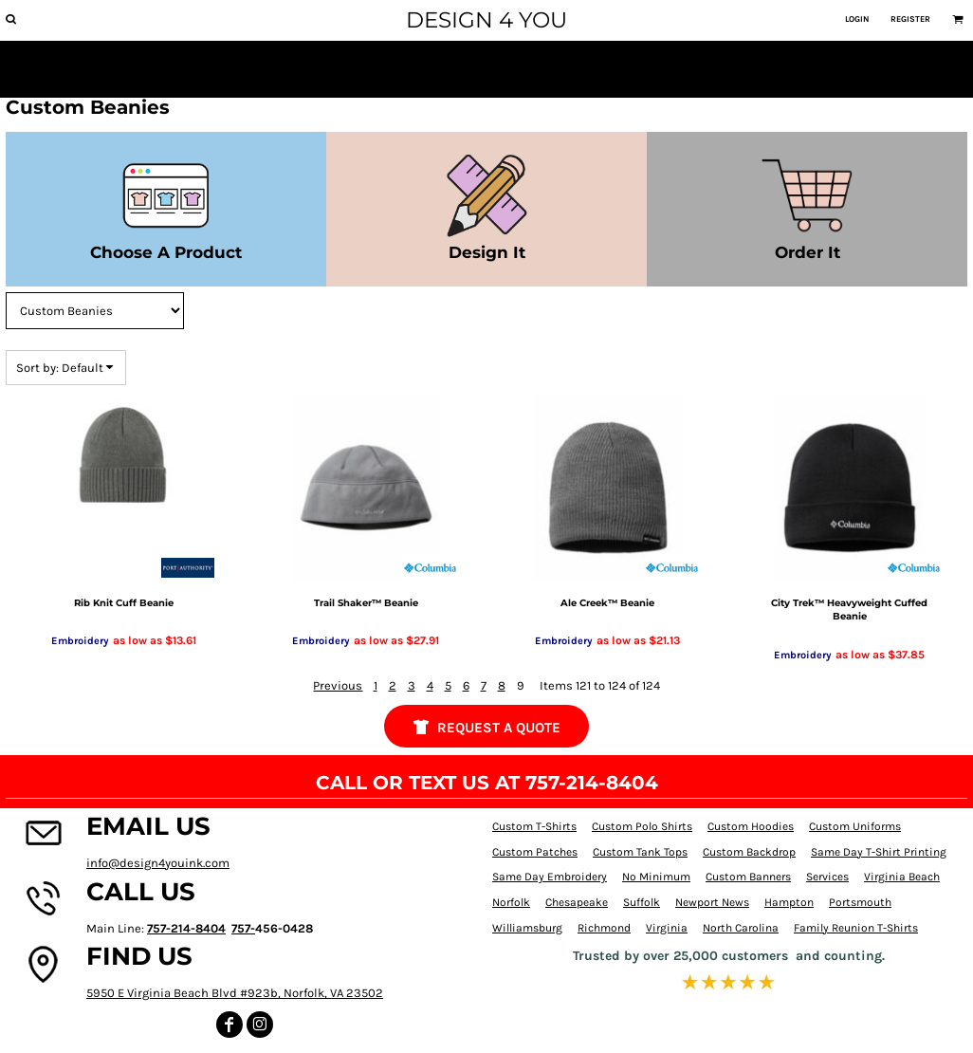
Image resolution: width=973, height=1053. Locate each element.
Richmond (604, 927)
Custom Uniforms (855, 826)
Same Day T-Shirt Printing (878, 852)
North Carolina (741, 927)
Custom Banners (748, 876)
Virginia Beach (902, 876)
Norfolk (511, 902)
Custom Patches (535, 852)
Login (857, 19)
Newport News (712, 902)
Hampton (789, 902)
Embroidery (80, 641)
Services (827, 876)
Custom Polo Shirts (642, 826)
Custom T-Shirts (534, 826)
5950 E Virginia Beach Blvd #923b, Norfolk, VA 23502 (234, 993)
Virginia (667, 927)
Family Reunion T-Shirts (856, 927)
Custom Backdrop (749, 852)
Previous (337, 685)
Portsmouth (860, 902)
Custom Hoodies (750, 826)
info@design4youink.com (157, 863)
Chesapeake (576, 902)
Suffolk (641, 902)
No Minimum (656, 876)
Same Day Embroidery (549, 876)
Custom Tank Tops (640, 852)
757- (243, 928)
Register (910, 19)
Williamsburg (527, 927)
